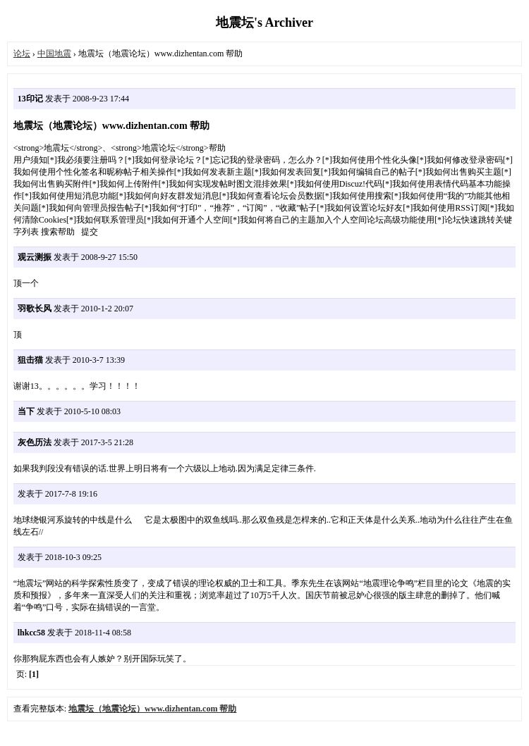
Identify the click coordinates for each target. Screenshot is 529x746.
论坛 (21, 53)
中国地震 (54, 53)
